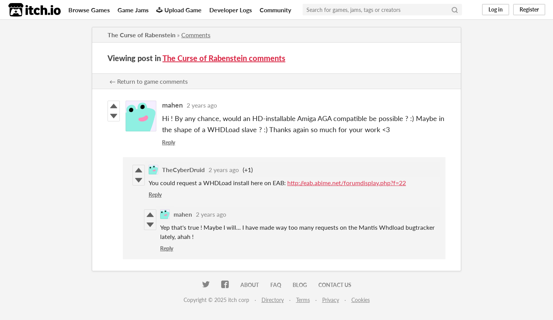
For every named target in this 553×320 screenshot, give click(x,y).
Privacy (330, 300)
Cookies (360, 300)
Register (529, 9)
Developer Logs (230, 9)
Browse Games (89, 9)
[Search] (454, 9)
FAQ (275, 285)
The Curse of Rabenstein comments (223, 58)
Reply (168, 142)
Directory (273, 300)
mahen (172, 105)
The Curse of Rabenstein (142, 34)
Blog (300, 285)
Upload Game (179, 9)
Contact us (334, 285)
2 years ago (202, 105)
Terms (303, 300)
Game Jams (133, 9)
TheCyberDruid (183, 169)
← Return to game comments (148, 81)
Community (275, 9)
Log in (495, 9)
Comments (195, 34)
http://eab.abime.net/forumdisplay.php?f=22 (346, 182)
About (249, 285)
